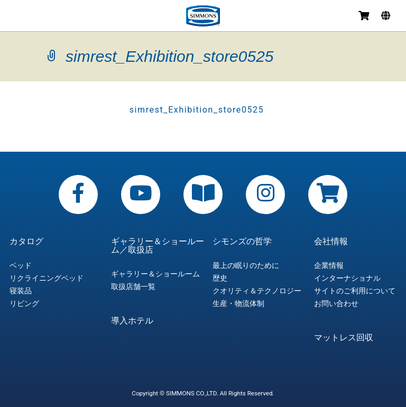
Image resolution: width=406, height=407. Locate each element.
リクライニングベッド (47, 278)
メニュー (17, 17)
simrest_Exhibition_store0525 (197, 110)
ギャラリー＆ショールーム (155, 274)
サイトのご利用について (354, 290)
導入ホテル (132, 321)
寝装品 (21, 290)
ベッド (21, 265)
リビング (24, 303)
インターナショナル (347, 278)
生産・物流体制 (238, 303)
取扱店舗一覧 (133, 286)
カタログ (26, 241)
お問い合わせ (336, 303)
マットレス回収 (343, 338)
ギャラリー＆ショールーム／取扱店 (157, 245)
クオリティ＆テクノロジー (257, 290)
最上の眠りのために (246, 265)
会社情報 (331, 241)
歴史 (220, 278)
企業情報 (329, 265)
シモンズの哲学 (242, 241)
